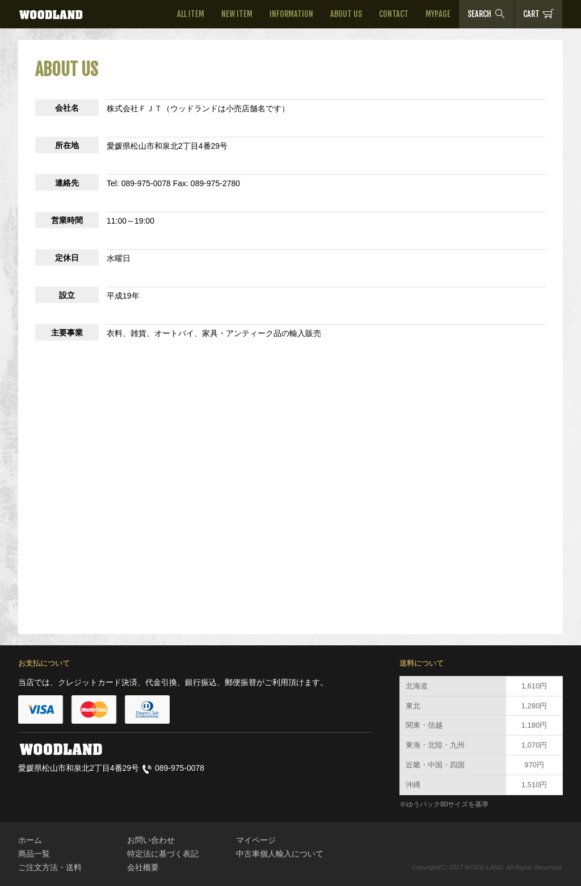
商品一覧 (34, 853)
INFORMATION (291, 14)
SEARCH (487, 13)
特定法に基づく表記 (163, 853)
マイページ (256, 840)
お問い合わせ (151, 840)
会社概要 (143, 867)
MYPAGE (438, 14)
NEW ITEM (236, 14)
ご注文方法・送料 (50, 867)
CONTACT (394, 14)
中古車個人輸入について (279, 853)
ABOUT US (346, 14)
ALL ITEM (190, 14)
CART (538, 13)
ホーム (30, 840)
